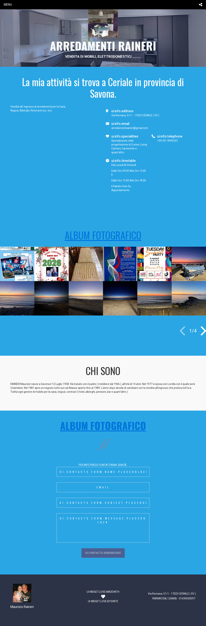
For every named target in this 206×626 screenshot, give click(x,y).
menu (8, 4)
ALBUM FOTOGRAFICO (103, 235)
